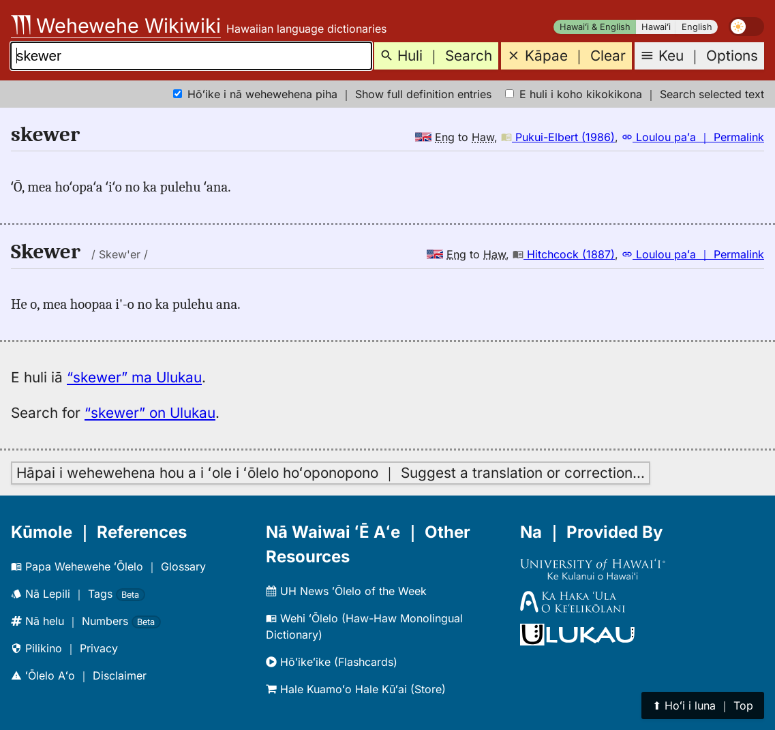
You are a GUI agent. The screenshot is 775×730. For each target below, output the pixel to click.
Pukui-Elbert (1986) (558, 137)
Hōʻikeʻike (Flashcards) (331, 662)
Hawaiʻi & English (595, 27)
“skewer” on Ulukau (150, 412)
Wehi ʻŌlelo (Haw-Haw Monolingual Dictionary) (364, 626)
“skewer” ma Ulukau (134, 377)
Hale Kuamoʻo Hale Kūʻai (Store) (356, 689)
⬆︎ (702, 705)
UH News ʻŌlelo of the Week (346, 591)
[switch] (746, 26)
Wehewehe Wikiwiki (116, 25)
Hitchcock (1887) (564, 254)
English (697, 27)
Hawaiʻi (656, 27)
